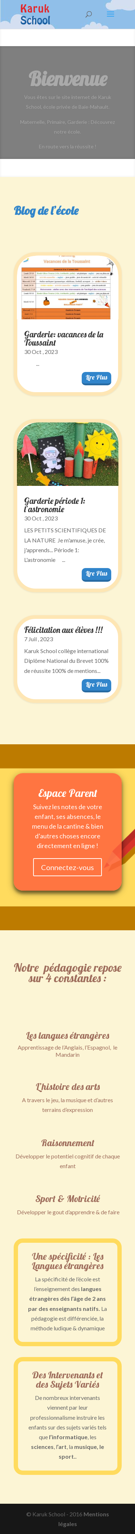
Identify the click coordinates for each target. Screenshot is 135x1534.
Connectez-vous (67, 867)
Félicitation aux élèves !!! (63, 630)
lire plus (96, 377)
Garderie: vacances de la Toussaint (63, 338)
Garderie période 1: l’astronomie (54, 505)
